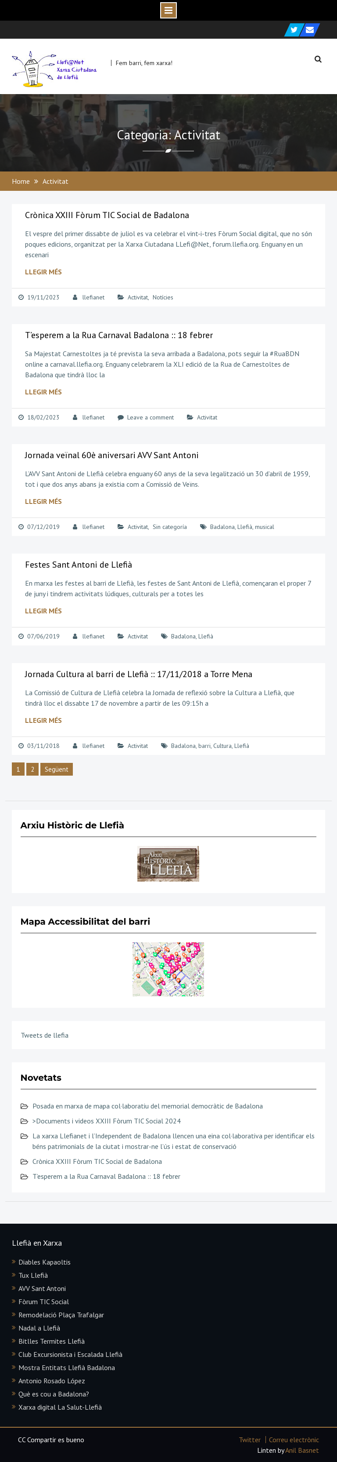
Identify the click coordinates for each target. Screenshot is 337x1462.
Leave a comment (150, 417)
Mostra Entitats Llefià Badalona (66, 1367)
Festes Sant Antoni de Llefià (78, 564)
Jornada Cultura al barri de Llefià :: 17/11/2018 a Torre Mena (138, 674)
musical (264, 527)
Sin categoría (170, 527)
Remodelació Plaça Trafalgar (61, 1314)
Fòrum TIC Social (43, 1301)
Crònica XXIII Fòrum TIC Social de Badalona (107, 215)
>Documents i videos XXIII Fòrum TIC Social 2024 (106, 1120)
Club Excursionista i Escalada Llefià (70, 1354)
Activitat (138, 297)
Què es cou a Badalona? (53, 1393)
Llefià (244, 527)
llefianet (93, 297)
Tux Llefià (33, 1275)
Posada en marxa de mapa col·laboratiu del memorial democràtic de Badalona (147, 1105)
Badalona (222, 527)
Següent (56, 769)
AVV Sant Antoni (42, 1288)
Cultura (222, 746)
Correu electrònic (294, 1439)
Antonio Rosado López (51, 1380)
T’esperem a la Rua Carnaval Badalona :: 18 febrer (119, 335)
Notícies (163, 297)
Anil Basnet (302, 1450)
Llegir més (43, 271)
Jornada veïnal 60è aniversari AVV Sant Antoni (112, 455)
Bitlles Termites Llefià (51, 1341)
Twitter (250, 1439)
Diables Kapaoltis (44, 1262)
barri (204, 746)
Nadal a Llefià (39, 1327)
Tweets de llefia (44, 1035)
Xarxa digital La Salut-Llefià (60, 1407)
